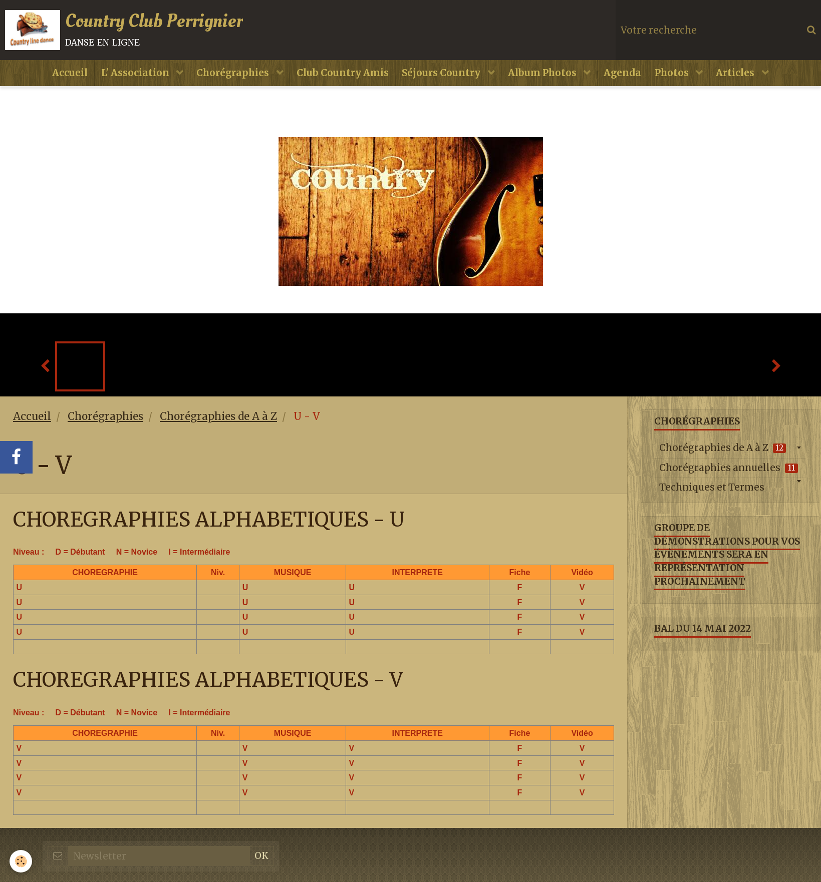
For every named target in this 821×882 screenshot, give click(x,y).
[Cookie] (21, 861)
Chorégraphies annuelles (728, 475)
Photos (680, 79)
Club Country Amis (340, 79)
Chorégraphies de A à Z (218, 424)
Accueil (61, 79)
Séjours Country (442, 79)
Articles (745, 79)
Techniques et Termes (711, 495)
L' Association (129, 79)
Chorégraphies (229, 79)
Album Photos (545, 79)
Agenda (627, 79)
